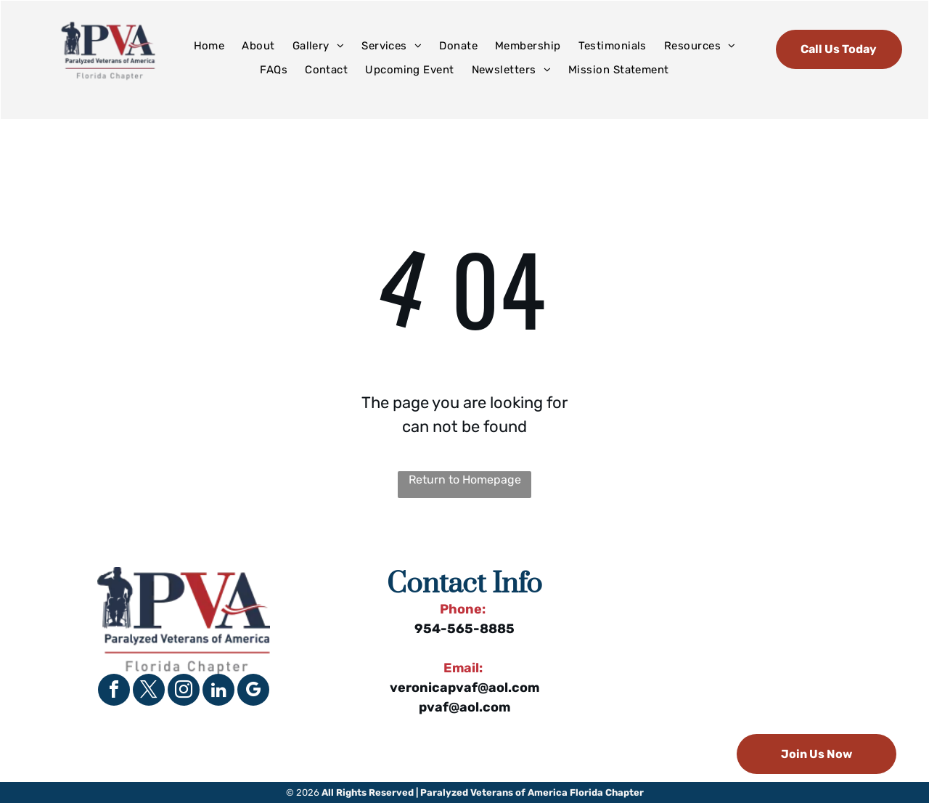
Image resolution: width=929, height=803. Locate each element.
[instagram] (184, 691)
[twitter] (149, 691)
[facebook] (114, 691)
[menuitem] (209, 46)
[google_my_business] (253, 691)
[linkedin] (218, 691)
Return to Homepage (465, 479)
